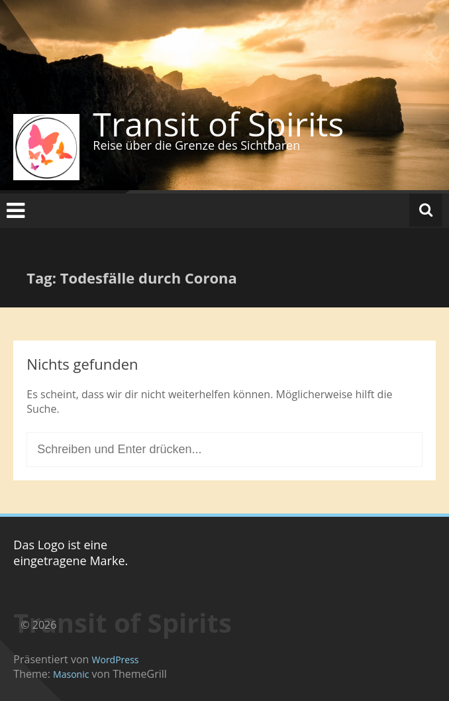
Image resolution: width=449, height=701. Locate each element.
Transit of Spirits (218, 123)
